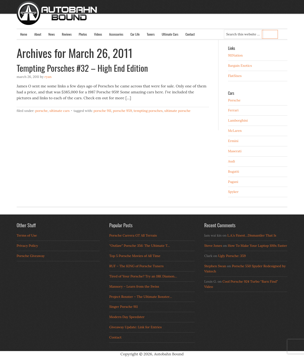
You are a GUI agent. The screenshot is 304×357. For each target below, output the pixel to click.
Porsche (41, 111)
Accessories (116, 34)
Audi (231, 161)
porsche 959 (122, 111)
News (51, 34)
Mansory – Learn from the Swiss (134, 286)
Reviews (67, 34)
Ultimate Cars (170, 34)
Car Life (135, 34)
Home (23, 34)
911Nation (235, 55)
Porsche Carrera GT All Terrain (133, 235)
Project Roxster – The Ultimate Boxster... (140, 297)
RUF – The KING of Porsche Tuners (136, 266)
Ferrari (233, 110)
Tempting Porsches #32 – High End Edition (82, 68)
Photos (83, 34)
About (37, 34)
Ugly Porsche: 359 (232, 256)
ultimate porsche (177, 111)
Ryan (47, 77)
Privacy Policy (27, 245)
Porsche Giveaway (31, 256)
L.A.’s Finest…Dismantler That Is (251, 235)
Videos (98, 34)
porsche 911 (102, 111)
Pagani (233, 182)
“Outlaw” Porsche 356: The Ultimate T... (139, 245)
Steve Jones (213, 245)
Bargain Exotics (240, 65)
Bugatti (233, 171)
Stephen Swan (215, 266)
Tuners (151, 34)
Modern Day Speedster (127, 317)
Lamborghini (238, 120)
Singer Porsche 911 (123, 307)
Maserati (235, 151)
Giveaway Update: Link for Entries (135, 327)
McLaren (235, 131)
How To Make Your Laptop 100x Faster (257, 245)
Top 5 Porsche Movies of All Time (134, 256)
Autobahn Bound (159, 17)
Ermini (233, 141)
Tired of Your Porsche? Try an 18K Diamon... (143, 276)
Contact (190, 34)
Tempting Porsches (147, 111)
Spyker (233, 192)
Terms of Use (27, 235)
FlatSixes (235, 76)
